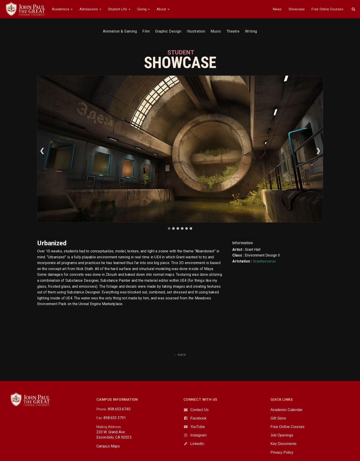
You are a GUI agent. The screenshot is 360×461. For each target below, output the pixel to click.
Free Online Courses (327, 9)
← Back (180, 354)
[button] (353, 9)
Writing (251, 31)
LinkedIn (197, 444)
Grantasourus (264, 261)
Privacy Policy (281, 452)
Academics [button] (62, 9)
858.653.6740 (119, 409)
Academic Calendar (286, 410)
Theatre (233, 31)
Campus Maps (108, 446)
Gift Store (278, 418)
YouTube (197, 427)
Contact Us (199, 410)
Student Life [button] (119, 9)
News (277, 9)
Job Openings (281, 435)
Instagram (198, 435)
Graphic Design (168, 31)
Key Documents (283, 444)
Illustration (196, 31)
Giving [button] (143, 9)
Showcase (297, 9)
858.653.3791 (115, 418)
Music (216, 31)
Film (146, 31)
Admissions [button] (90, 9)
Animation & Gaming (120, 31)
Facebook (198, 418)
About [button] (163, 9)
